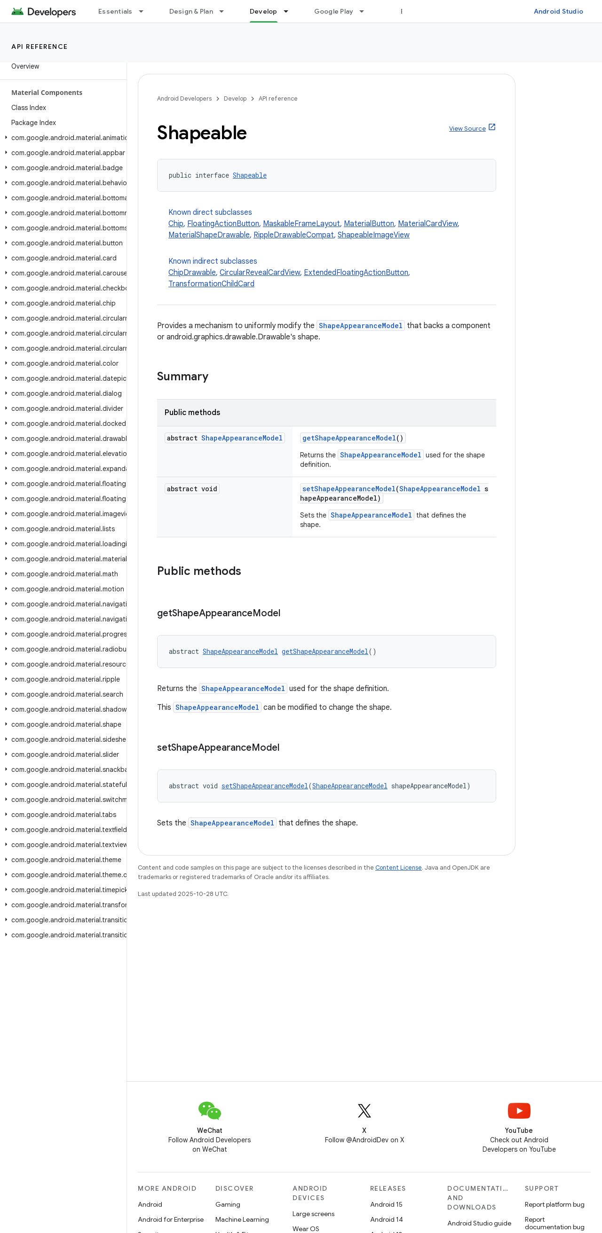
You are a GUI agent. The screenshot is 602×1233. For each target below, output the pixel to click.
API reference (39, 46)
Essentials (115, 11)
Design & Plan (191, 11)
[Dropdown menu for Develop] (290, 11)
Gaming (227, 1204)
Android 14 (386, 1219)
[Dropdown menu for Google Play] (366, 11)
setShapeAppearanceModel (349, 488)
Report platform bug (555, 1204)
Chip (175, 223)
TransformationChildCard (211, 284)
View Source (467, 129)
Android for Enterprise (171, 1219)
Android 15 (386, 1204)
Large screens (313, 1213)
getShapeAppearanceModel (349, 437)
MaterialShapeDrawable (209, 235)
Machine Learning (242, 1219)
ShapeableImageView (374, 235)
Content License (398, 868)
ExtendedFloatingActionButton (356, 272)
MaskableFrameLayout (301, 223)
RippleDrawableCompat (293, 235)
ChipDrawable (192, 272)
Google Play (334, 11)
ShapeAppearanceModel (361, 325)
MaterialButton (369, 223)
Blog (408, 11)
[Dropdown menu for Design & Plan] (225, 11)
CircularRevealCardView (260, 272)
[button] (61, 137)
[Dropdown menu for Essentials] (145, 11)
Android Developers (184, 98)
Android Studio (559, 11)
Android (150, 1204)
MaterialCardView (428, 223)
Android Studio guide (479, 1223)
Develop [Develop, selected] (263, 11)
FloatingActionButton (223, 223)
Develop (235, 98)
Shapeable (250, 175)
